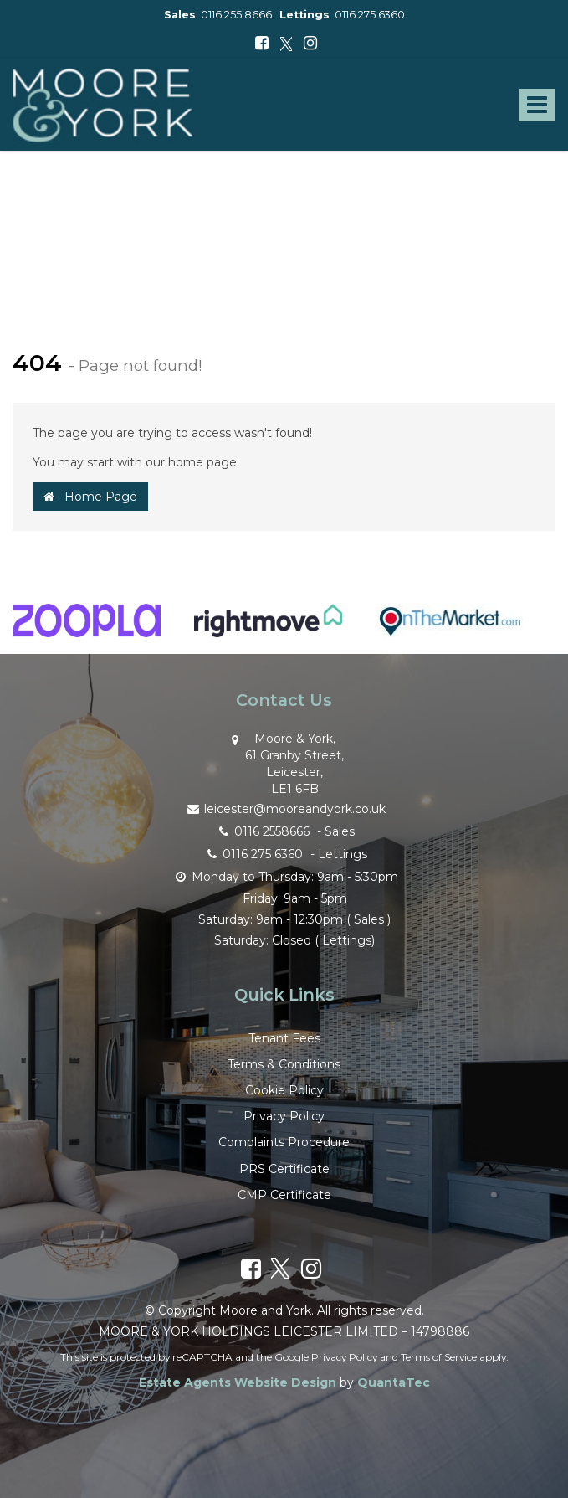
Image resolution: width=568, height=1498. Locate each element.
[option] (87, 629)
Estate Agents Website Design (237, 1382)
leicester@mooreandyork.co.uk (284, 807)
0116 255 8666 (236, 14)
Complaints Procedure (284, 1142)
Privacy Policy (284, 1116)
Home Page (90, 496)
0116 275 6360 (370, 14)
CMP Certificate (284, 1194)
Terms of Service (439, 1357)
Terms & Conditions (284, 1064)
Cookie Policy (284, 1090)
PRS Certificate (284, 1168)
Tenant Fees (284, 1038)
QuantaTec (393, 1382)
